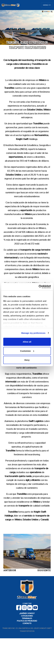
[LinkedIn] (29, 607)
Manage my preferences (33, 333)
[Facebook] (18, 607)
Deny (27, 360)
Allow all (27, 342)
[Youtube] (35, 607)
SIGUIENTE (44, 570)
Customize (27, 351)
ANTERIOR (9, 570)
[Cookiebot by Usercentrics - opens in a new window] (39, 286)
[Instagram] (24, 607)
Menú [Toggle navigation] (47, 5)
